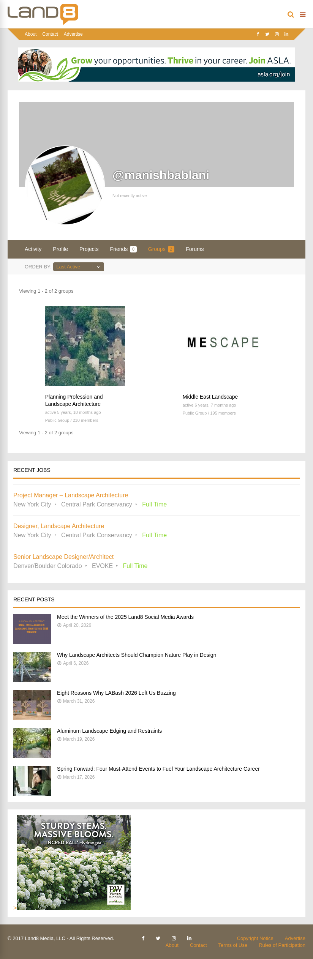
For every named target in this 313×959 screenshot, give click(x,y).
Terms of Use (233, 945)
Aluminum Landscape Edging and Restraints (109, 731)
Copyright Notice (255, 938)
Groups (161, 249)
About (30, 34)
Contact (50, 34)
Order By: (38, 267)
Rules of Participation (282, 945)
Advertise (73, 34)
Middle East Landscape (210, 397)
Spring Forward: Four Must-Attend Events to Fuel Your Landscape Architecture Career (158, 769)
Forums (195, 249)
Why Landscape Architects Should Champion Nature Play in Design (136, 655)
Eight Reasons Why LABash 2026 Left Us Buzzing (116, 693)
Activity (33, 249)
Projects (89, 249)
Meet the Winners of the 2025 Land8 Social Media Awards (125, 617)
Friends (123, 249)
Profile (60, 249)
